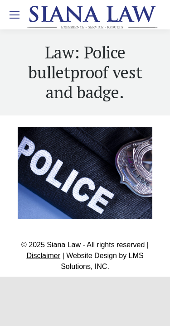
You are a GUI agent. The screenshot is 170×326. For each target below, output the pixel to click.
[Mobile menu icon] (14, 15)
